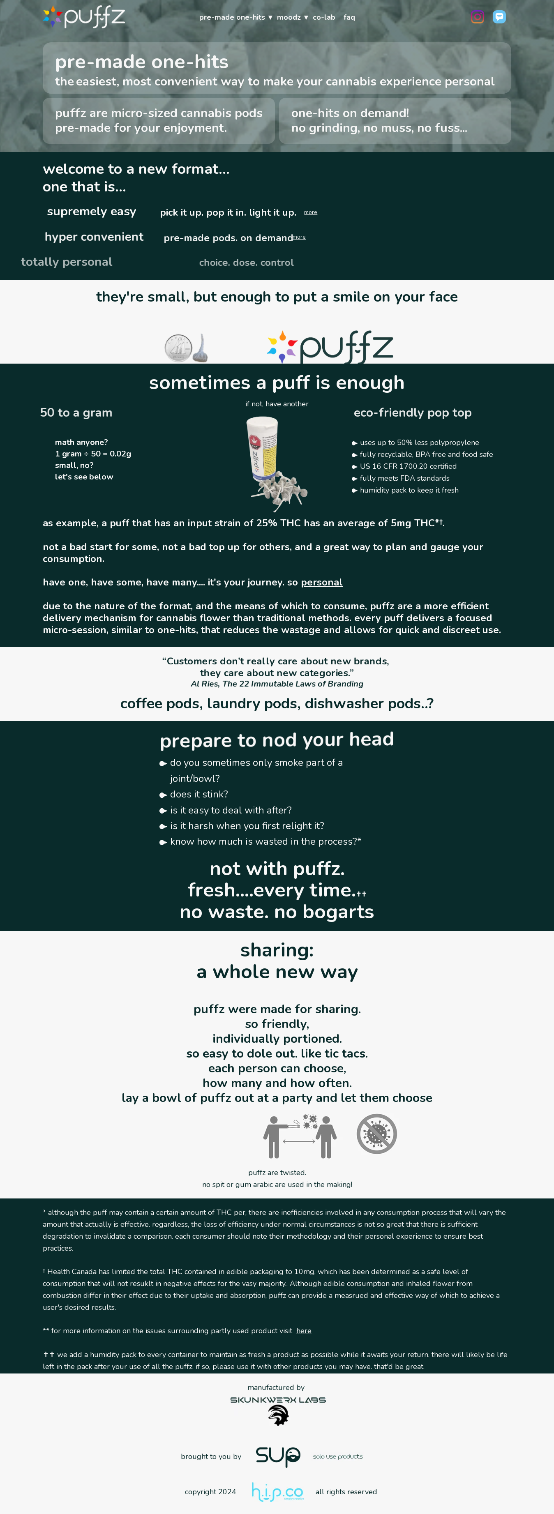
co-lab (324, 17)
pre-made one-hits (232, 17)
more (310, 212)
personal (322, 582)
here (304, 1331)
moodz (289, 17)
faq (349, 17)
